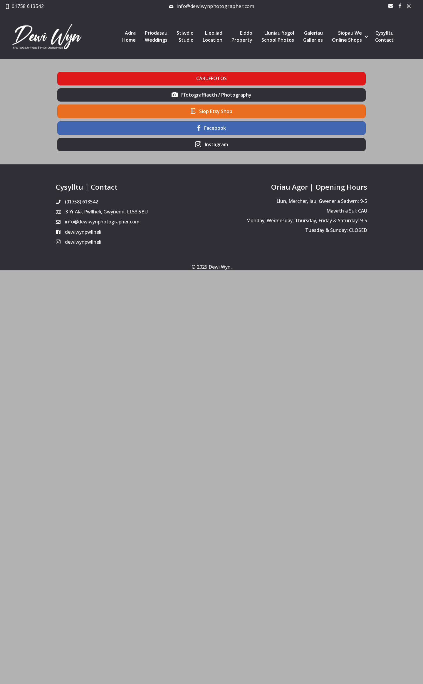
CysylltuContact (384, 36)
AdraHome (128, 36)
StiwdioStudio (184, 36)
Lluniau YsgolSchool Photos (277, 36)
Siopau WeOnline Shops (347, 36)
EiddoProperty (241, 36)
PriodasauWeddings (156, 36)
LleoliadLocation (212, 36)
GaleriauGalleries (313, 36)
